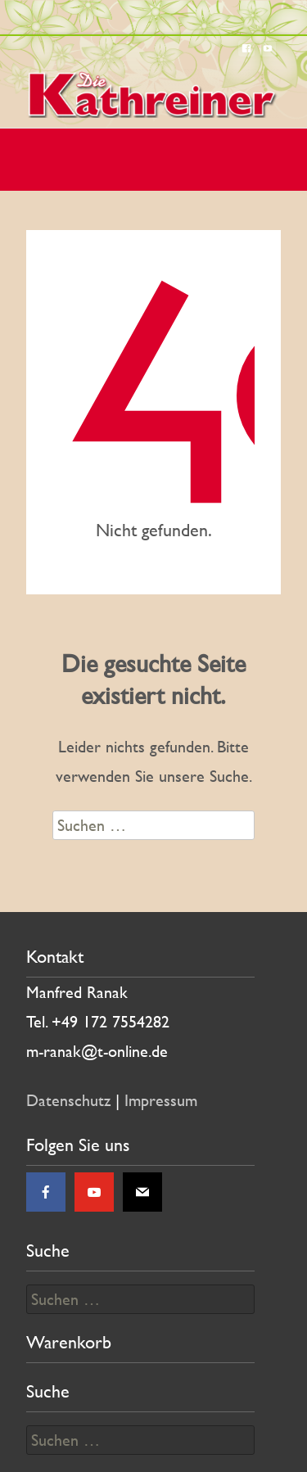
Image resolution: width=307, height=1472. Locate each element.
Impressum (160, 1100)
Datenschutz (68, 1100)
